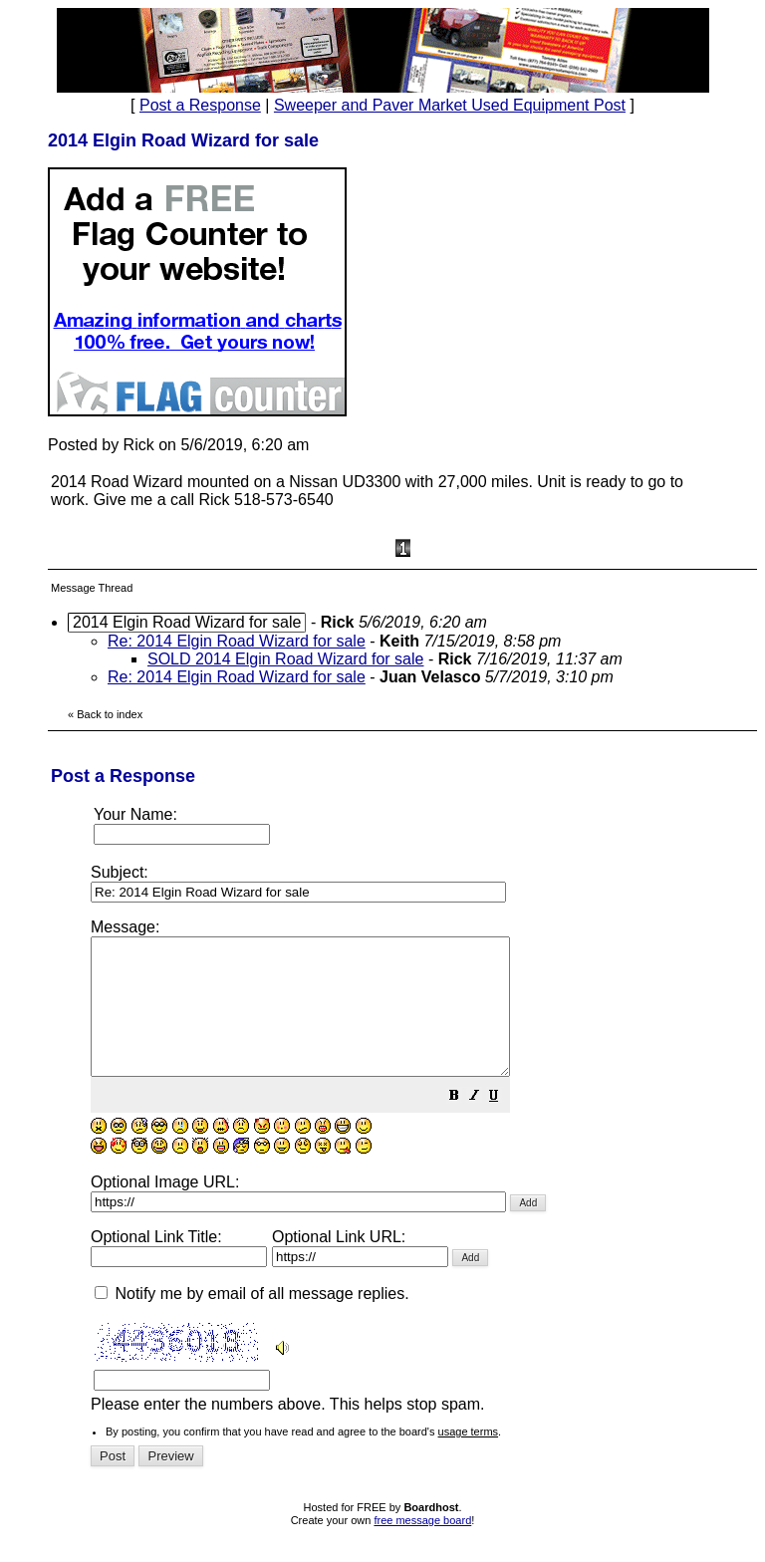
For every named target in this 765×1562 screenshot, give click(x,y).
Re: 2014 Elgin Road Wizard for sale (237, 641)
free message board (422, 1547)
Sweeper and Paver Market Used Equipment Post (450, 105)
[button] (504, 1124)
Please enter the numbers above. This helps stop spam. (418, 1178)
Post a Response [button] (200, 105)
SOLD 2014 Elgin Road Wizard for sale (285, 659)
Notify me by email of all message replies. (252, 1320)
